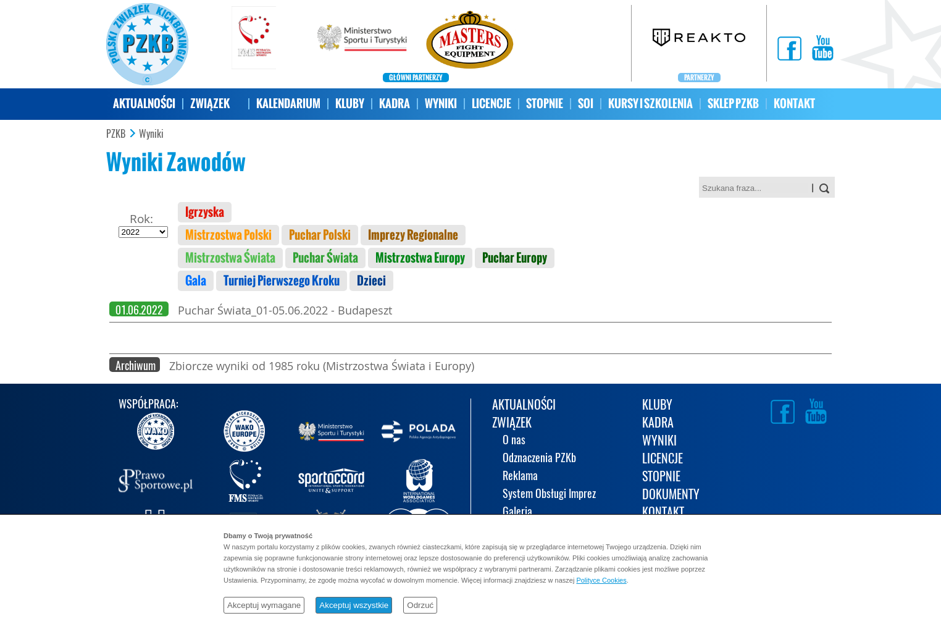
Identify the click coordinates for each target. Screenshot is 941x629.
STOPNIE (544, 103)
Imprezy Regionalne (413, 235)
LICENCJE (491, 103)
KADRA (394, 103)
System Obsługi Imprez (549, 494)
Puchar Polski (320, 235)
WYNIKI (441, 103)
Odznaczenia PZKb (539, 458)
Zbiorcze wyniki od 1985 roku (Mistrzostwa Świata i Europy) (321, 365)
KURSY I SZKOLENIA (650, 103)
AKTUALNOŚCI (144, 103)
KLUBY (349, 103)
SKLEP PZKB (733, 103)
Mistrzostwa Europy (420, 258)
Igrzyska (204, 212)
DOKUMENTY (671, 495)
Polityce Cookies (601, 580)
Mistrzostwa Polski (228, 235)
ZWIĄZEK (210, 103)
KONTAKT (794, 103)
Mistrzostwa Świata (230, 258)
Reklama (520, 476)
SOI (585, 103)
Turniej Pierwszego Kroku (282, 281)
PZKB (115, 134)
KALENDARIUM (288, 103)
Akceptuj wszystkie (353, 605)
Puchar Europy (514, 258)
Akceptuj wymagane (264, 605)
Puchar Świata (325, 258)
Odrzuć (420, 605)
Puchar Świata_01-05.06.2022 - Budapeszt (285, 310)
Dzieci (371, 281)
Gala (195, 281)
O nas (514, 440)
